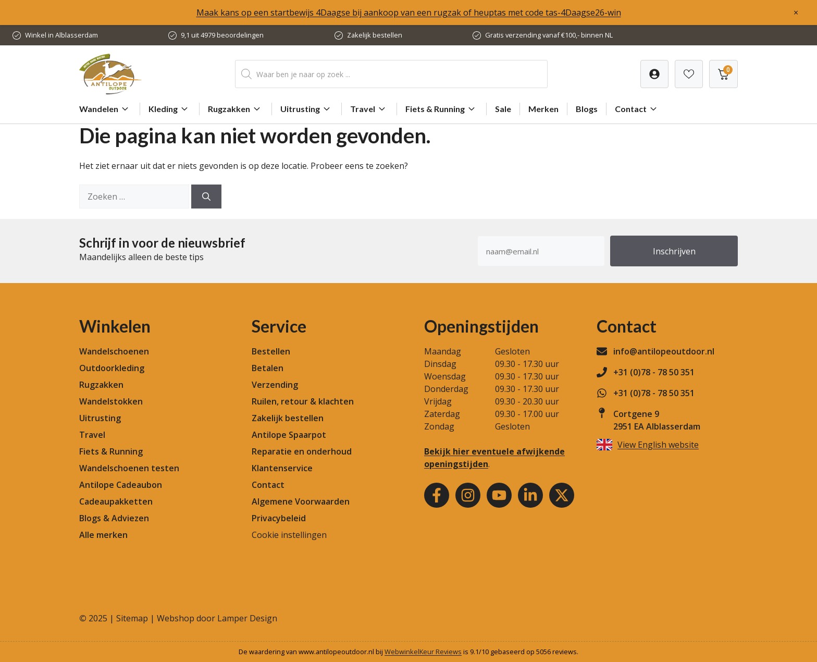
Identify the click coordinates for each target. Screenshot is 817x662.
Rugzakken (235, 109)
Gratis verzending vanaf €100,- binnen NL (549, 35)
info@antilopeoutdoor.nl (663, 351)
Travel (369, 109)
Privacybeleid (279, 518)
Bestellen (271, 351)
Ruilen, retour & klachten (303, 401)
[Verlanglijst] (654, 74)
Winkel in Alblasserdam (61, 35)
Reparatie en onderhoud (302, 451)
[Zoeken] (206, 197)
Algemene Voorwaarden (301, 501)
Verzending (275, 384)
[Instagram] (467, 495)
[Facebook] (436, 495)
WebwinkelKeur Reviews (423, 651)
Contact (637, 109)
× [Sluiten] (796, 12)
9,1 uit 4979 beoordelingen (222, 35)
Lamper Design (247, 618)
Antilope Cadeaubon (120, 485)
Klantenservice (282, 468)
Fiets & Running (441, 109)
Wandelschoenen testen (129, 468)
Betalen (267, 368)
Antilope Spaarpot (289, 434)
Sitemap (132, 618)
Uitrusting (306, 109)
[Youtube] (499, 495)
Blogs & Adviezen (114, 518)
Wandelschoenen (114, 351)
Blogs (587, 109)
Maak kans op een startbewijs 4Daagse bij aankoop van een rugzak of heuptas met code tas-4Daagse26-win (408, 12)
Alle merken (103, 535)
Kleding (169, 109)
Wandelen (105, 109)
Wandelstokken (111, 401)
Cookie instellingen (289, 535)
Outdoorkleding (111, 368)
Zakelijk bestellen (374, 35)
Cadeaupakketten (116, 501)
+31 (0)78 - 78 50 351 (654, 372)
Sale (503, 109)
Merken (543, 109)
